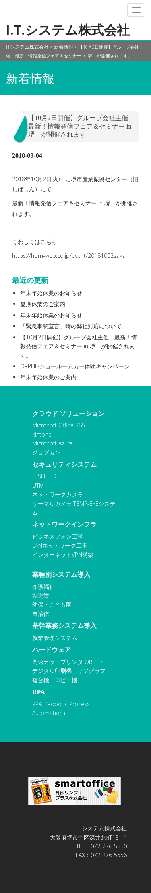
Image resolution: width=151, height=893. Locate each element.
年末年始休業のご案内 (48, 377)
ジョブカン (46, 452)
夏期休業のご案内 (42, 304)
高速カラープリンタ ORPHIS (68, 662)
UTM (38, 485)
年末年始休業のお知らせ (51, 293)
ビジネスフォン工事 (57, 536)
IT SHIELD (44, 476)
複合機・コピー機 (54, 680)
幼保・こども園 (52, 604)
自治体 (40, 613)
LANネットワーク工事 (59, 545)
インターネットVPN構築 (62, 554)
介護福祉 (43, 587)
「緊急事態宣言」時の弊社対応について (71, 326)
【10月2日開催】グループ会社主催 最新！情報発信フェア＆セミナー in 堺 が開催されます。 (78, 346)
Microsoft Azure (52, 443)
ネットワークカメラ (57, 494)
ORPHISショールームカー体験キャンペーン (75, 366)
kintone (42, 434)
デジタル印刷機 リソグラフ (68, 670)
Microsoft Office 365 (58, 425)
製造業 (40, 595)
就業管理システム (54, 638)
